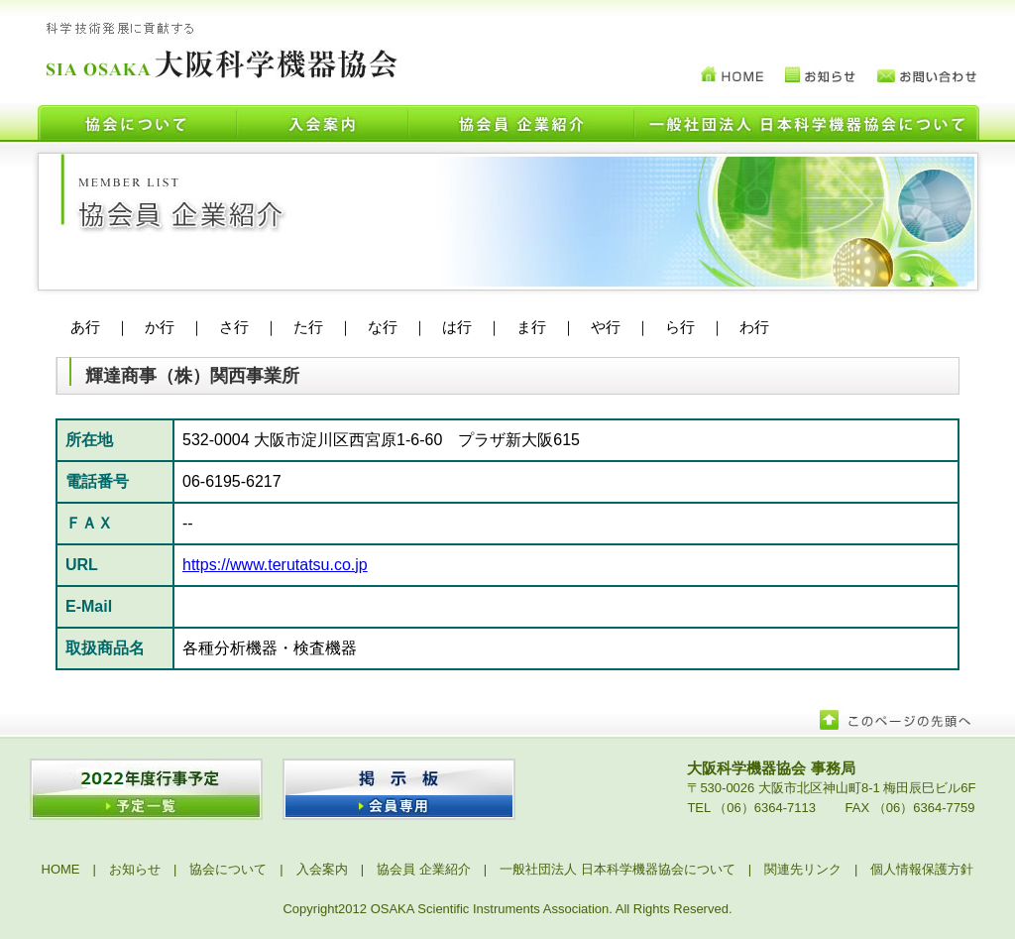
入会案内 (322, 869)
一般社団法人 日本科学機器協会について (617, 869)
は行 (457, 326)
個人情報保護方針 (921, 869)
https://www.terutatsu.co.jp (275, 564)
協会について (228, 869)
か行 (159, 326)
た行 (308, 326)
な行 (382, 326)
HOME (61, 869)
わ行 (754, 326)
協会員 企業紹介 (424, 869)
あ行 (85, 326)
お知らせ (135, 869)
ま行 (531, 326)
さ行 (234, 326)
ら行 (680, 326)
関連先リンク (803, 869)
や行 (605, 326)
